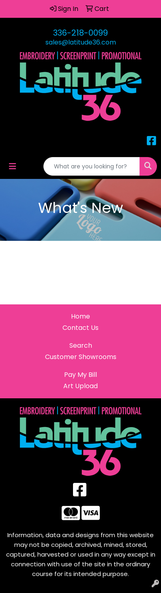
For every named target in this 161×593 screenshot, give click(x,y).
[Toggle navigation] (12, 166)
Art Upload (80, 386)
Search (80, 345)
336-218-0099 (80, 32)
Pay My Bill (80, 374)
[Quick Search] (91, 166)
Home (80, 316)
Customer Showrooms (80, 356)
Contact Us (80, 327)
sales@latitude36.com (80, 42)
